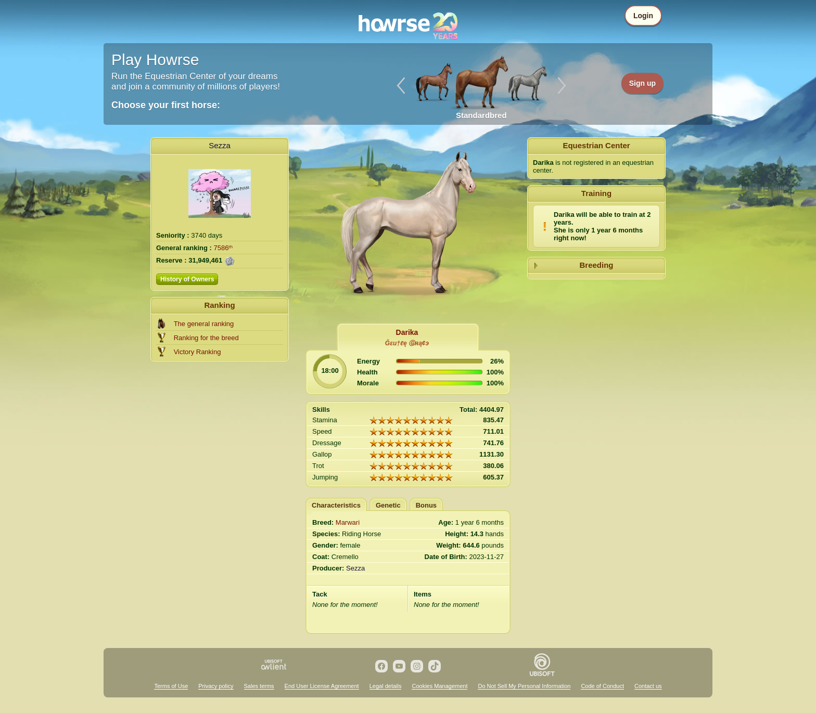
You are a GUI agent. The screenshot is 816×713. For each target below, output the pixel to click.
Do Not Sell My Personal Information (524, 686)
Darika (407, 332)
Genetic (388, 505)
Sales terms (259, 686)
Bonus (426, 505)
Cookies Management (439, 686)
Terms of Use (171, 686)
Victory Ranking (197, 352)
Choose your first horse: (165, 105)
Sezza (220, 145)
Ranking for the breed (206, 338)
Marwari (348, 522)
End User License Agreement (322, 686)
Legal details (385, 686)
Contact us (648, 686)
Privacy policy (215, 686)
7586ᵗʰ (223, 248)
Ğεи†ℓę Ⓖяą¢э (407, 343)
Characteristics (336, 505)
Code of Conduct (602, 686)
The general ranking (204, 324)
